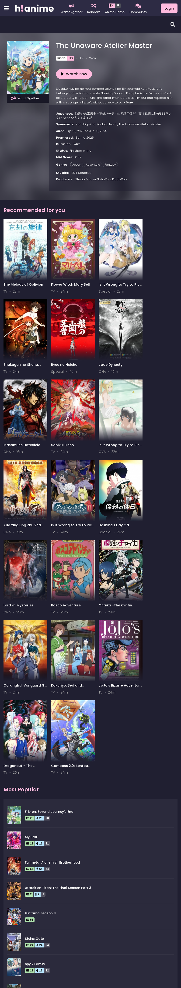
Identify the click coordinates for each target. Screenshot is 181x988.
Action (76, 165)
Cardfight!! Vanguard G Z (155, 509)
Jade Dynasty (60, 356)
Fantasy (110, 165)
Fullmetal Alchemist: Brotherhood (52, 680)
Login (169, 8)
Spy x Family (35, 781)
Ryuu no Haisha (16, 356)
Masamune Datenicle (110, 356)
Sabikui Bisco (148, 356)
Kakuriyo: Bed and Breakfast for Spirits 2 (22, 585)
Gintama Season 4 (40, 731)
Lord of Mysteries (18, 507)
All (8, 930)
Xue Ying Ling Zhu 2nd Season (66, 433)
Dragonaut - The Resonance (106, 585)
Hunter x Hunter (38, 832)
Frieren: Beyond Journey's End (49, 629)
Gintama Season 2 (40, 807)
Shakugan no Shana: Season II (154, 282)
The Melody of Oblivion (23, 280)
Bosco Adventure (63, 507)
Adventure (93, 165)
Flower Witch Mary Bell (67, 280)
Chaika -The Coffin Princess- (109, 509)
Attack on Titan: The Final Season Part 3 (58, 705)
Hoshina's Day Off (152, 431)
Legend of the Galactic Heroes (50, 858)
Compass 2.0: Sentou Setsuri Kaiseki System (156, 585)
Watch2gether (25, 98)
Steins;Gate (34, 756)
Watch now (74, 74)
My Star (31, 655)
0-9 (31, 930)
